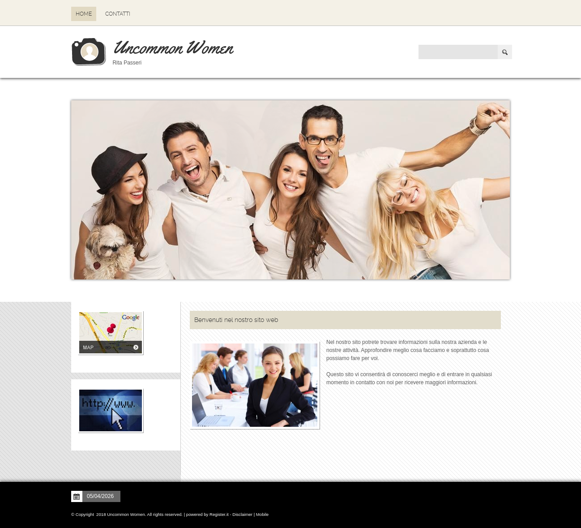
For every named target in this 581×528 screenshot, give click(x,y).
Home (84, 14)
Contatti (117, 14)
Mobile (262, 514)
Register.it (219, 514)
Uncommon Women (172, 47)
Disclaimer (242, 514)
